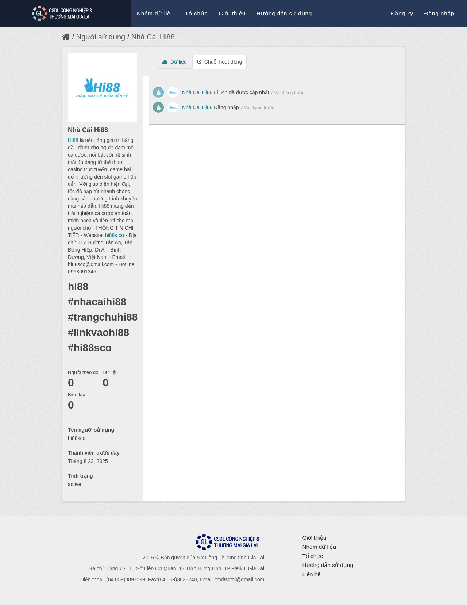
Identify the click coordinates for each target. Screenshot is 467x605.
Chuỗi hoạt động (219, 62)
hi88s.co (114, 235)
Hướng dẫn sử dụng (284, 13)
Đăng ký (402, 13)
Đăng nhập (439, 13)
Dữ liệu (174, 62)
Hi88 (73, 140)
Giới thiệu (232, 13)
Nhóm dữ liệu (155, 13)
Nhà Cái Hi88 (153, 37)
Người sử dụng (101, 37)
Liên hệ (311, 574)
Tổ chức (196, 13)
